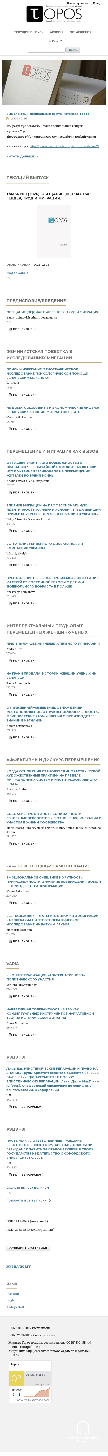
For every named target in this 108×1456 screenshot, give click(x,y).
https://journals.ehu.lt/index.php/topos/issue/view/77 (64, 146)
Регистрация (77, 3)
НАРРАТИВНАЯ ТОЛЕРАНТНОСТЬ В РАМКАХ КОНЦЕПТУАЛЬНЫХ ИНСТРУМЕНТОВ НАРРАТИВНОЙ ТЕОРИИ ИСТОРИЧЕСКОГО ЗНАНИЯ (50, 1013)
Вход (97, 3)
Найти (73, 50)
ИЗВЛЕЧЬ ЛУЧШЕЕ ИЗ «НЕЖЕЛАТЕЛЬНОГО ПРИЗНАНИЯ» (53, 644)
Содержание (17, 273)
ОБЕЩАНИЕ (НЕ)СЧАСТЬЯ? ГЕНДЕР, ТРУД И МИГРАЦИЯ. (52, 312)
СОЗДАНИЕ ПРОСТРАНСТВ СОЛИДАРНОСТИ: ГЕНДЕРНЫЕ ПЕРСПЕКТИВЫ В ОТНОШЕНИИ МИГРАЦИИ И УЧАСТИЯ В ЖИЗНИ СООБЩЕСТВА (53, 818)
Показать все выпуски (26, 1200)
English (12, 1300)
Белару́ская (15, 1307)
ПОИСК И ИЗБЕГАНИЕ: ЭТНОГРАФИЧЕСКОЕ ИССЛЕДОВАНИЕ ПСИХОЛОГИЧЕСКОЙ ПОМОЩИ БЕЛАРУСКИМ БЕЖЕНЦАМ (47, 373)
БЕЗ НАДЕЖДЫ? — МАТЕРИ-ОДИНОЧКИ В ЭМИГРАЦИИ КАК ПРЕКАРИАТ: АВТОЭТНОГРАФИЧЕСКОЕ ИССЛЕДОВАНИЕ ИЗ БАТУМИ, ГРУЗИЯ (52, 920)
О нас (54, 40)
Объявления (80, 32)
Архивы (56, 32)
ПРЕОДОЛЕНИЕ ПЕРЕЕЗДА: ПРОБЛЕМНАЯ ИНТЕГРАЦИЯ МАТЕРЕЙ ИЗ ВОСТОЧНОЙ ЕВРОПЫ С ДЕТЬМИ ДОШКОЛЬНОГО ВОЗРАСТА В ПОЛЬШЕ (52, 582)
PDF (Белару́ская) (27, 1106)
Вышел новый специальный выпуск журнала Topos (48, 113)
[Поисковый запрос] (46, 50)
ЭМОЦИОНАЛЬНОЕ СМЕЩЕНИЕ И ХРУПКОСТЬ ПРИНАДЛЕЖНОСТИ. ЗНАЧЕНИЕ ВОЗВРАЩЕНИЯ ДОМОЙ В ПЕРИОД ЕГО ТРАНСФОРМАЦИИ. (53, 882)
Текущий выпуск (28, 32)
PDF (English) (24, 329)
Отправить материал (28, 1248)
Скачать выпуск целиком (27, 1188)
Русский (12, 1294)
